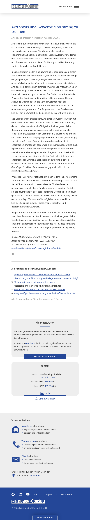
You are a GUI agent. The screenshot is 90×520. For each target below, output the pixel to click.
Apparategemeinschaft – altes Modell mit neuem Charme (42, 274)
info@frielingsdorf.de (50, 374)
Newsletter (37, 37)
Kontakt (37, 494)
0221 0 (47, 381)
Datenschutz (67, 494)
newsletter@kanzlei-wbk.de (24, 248)
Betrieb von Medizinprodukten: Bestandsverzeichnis (39, 289)
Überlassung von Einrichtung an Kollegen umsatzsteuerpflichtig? (46, 278)
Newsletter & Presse (53, 299)
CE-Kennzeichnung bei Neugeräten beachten (36, 282)
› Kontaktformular (47, 377)
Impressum (51, 494)
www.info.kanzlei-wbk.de (49, 248)
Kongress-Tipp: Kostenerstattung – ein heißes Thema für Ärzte (44, 293)
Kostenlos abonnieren (45, 356)
